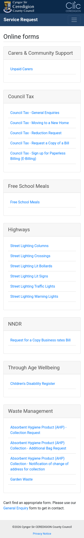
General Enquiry (15, 508)
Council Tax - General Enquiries (34, 113)
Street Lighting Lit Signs (29, 276)
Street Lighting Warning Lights (34, 296)
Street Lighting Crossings (30, 256)
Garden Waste (21, 479)
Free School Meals (25, 202)
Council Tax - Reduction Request (36, 133)
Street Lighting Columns (29, 246)
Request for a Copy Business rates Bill (40, 340)
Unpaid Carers (21, 69)
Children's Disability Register (32, 383)
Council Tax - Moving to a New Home (39, 123)
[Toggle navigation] (74, 19)
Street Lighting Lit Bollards (31, 266)
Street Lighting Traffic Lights (32, 286)
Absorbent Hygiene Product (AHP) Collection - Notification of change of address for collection (39, 463)
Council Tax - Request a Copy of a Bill (39, 143)
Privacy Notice (42, 533)
